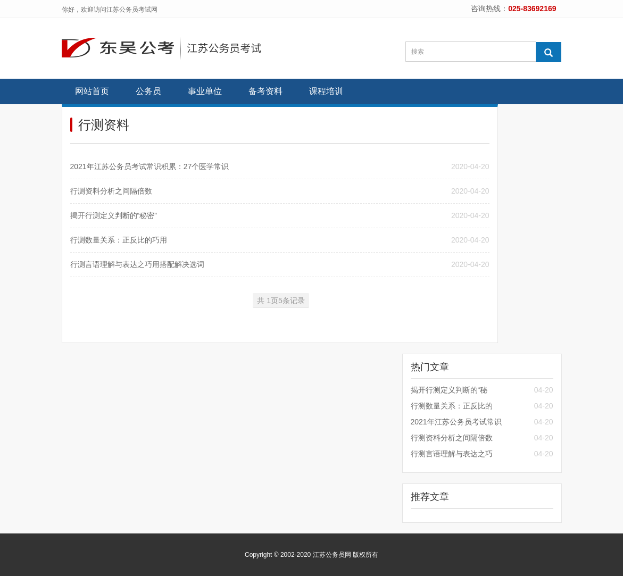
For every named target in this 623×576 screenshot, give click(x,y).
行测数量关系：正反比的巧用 (118, 240)
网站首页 (92, 91)
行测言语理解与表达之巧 (452, 453)
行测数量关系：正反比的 (452, 406)
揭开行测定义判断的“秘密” (113, 215)
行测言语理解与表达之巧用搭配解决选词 (137, 264)
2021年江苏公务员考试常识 (456, 422)
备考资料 (265, 91)
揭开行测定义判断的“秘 (449, 390)
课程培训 (326, 91)
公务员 (148, 91)
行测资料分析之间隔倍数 (111, 191)
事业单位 (205, 91)
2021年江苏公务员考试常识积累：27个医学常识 (149, 166)
